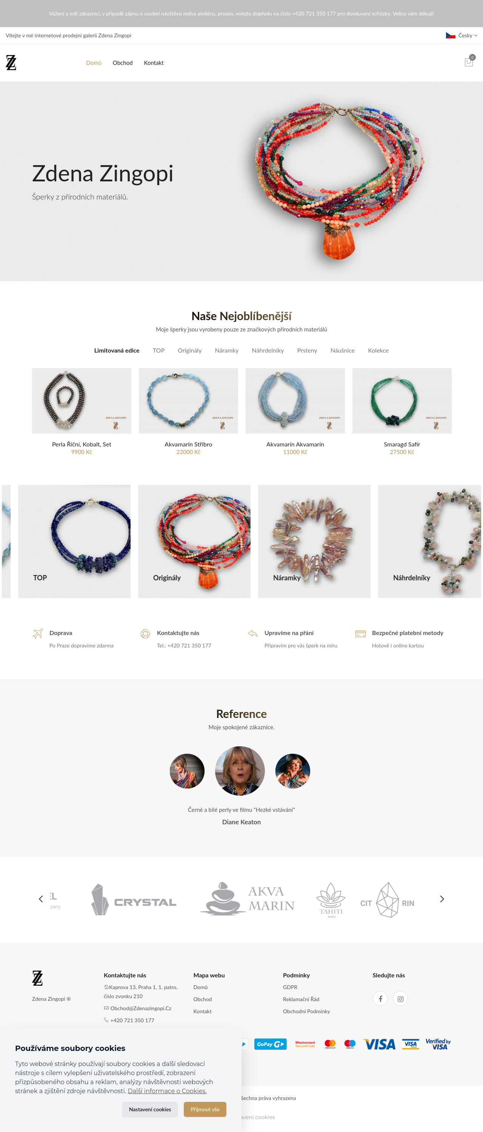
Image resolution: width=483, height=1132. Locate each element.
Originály (190, 350)
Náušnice (343, 350)
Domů (94, 62)
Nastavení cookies (150, 1109)
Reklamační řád (301, 1006)
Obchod (123, 62)
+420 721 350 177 (132, 1027)
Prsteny (307, 350)
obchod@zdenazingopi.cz (141, 1015)
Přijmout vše (205, 1109)
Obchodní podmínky (306, 1018)
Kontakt (154, 62)
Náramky (226, 350)
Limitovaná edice (117, 350)
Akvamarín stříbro (188, 444)
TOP (159, 350)
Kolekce (378, 350)
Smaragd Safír (402, 444)
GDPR (290, 994)
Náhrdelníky (268, 350)
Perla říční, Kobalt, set (81, 444)
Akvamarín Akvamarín (295, 444)
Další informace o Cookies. (167, 1091)
